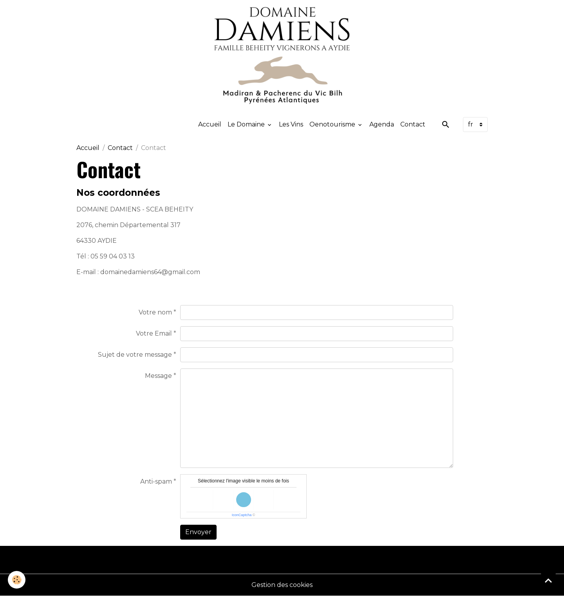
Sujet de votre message (135, 354)
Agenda (381, 124)
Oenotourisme (333, 124)
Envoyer (198, 532)
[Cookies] (16, 580)
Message (158, 375)
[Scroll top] (548, 580)
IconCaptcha (242, 515)
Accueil (209, 124)
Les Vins (291, 124)
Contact (412, 124)
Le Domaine (247, 124)
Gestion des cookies (282, 585)
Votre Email (154, 333)
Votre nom (155, 312)
